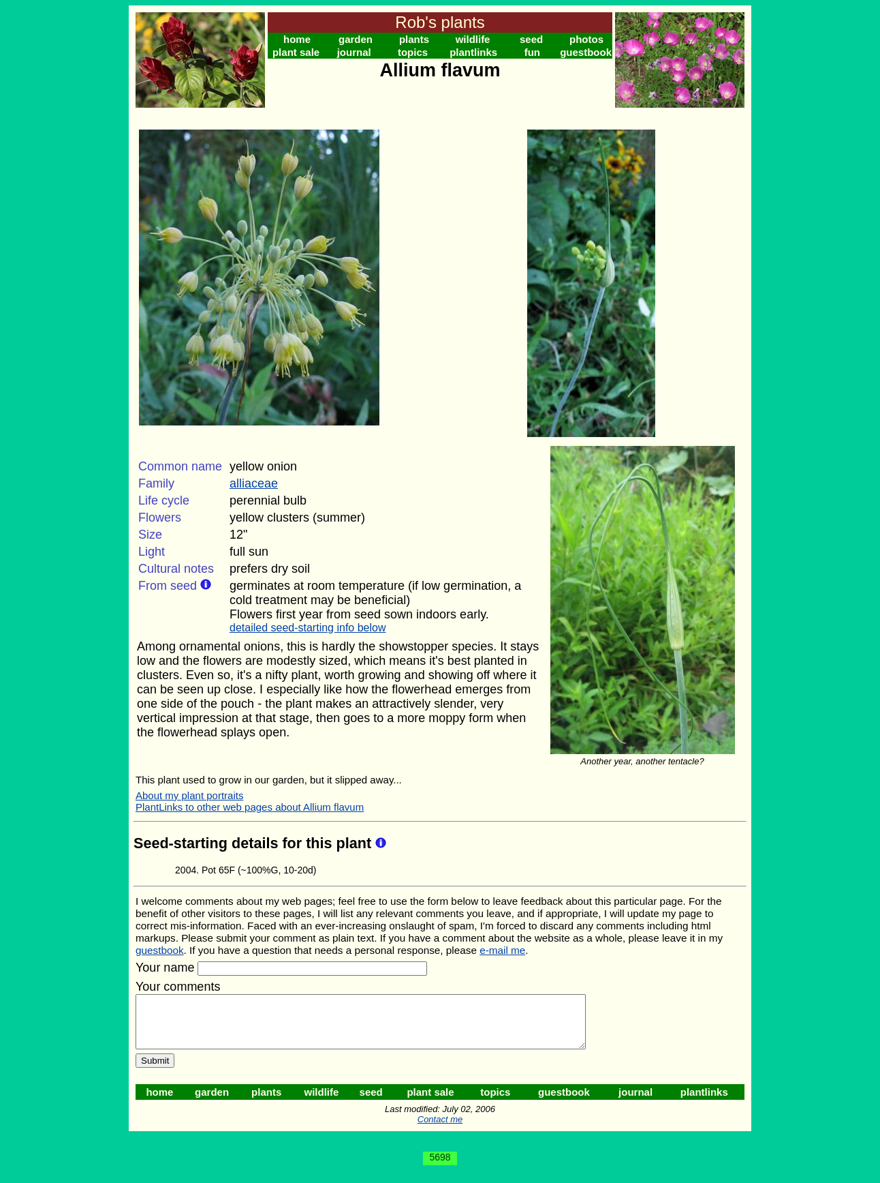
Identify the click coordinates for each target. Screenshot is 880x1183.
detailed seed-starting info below (308, 627)
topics (413, 52)
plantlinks (473, 52)
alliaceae (254, 483)
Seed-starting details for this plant (254, 843)
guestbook (586, 52)
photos (586, 39)
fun (532, 52)
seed (531, 39)
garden (356, 39)
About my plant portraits (189, 795)
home (297, 39)
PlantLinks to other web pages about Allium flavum (250, 807)
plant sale (295, 52)
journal (354, 52)
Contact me (440, 1129)
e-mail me (502, 950)
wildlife (473, 39)
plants (414, 39)
